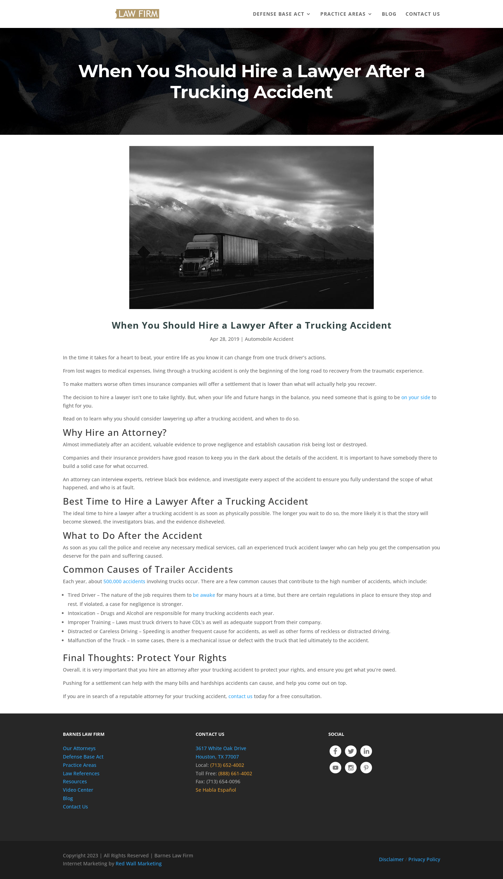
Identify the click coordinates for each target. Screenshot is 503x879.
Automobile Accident (269, 339)
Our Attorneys (79, 748)
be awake (204, 595)
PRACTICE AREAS (343, 14)
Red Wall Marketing (139, 863)
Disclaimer (391, 859)
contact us (240, 696)
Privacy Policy (424, 859)
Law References (81, 773)
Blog (68, 798)
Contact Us (75, 806)
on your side (415, 397)
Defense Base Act (83, 756)
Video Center (78, 789)
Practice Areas (79, 765)
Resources (75, 781)
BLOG (389, 14)
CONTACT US (423, 14)
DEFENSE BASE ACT (278, 14)
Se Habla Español (216, 789)
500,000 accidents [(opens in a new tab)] (124, 581)
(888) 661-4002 (235, 773)
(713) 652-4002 (227, 765)
